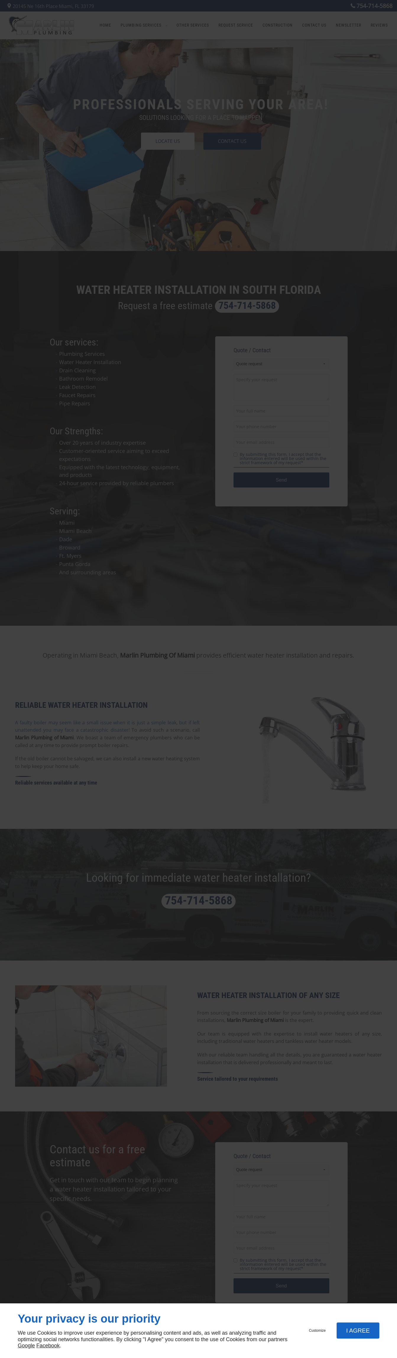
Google (26, 1346)
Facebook (48, 1346)
